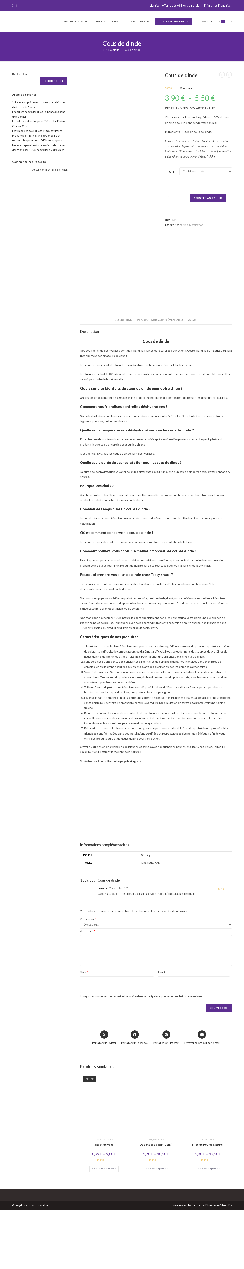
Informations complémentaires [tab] (160, 378)
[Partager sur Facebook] (134, 1096)
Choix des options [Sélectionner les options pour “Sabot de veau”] (104, 1227)
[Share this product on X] (104, 1096)
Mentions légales (182, 1264)
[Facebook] (13, 6)
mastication (218, 409)
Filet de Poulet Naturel (207, 1203)
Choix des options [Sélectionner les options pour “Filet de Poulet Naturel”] (208, 1227)
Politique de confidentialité (217, 1264)
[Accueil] (104, 49)
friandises (91, 433)
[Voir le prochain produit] (229, 75)
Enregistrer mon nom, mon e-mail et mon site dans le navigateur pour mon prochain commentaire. (141, 1055)
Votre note (88, 978)
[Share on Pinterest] (166, 1096)
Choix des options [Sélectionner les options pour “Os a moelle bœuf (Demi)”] (156, 1227)
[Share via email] (202, 1096)
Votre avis (87, 990)
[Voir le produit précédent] (222, 75)
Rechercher (19, 74)
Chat (204, 1198)
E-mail (163, 1031)
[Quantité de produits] (168, 197)
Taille (171, 172)
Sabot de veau (104, 1203)
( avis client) (187, 87)
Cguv (197, 1264)
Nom (84, 1031)
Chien (184, 225)
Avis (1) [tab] (192, 378)
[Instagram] (16, 6)
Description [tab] (123, 378)
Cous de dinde (131, 49)
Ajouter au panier (208, 197)
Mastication (196, 225)
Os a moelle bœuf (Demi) (155, 1203)
